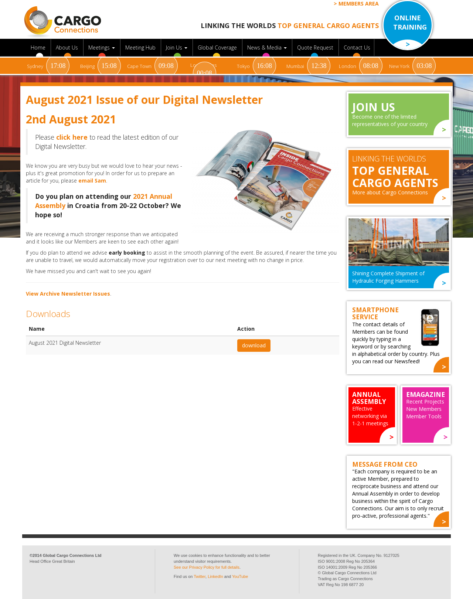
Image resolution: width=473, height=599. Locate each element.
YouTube (240, 576)
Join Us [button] (177, 47)
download (254, 345)
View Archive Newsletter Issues (68, 293)
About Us (67, 47)
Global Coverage (218, 47)
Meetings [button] (102, 47)
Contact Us (357, 47)
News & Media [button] (267, 47)
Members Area (358, 3)
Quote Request (316, 47)
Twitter (199, 576)
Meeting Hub (141, 47)
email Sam (92, 180)
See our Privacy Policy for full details (206, 567)
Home (39, 47)
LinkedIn (215, 576)
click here (72, 137)
